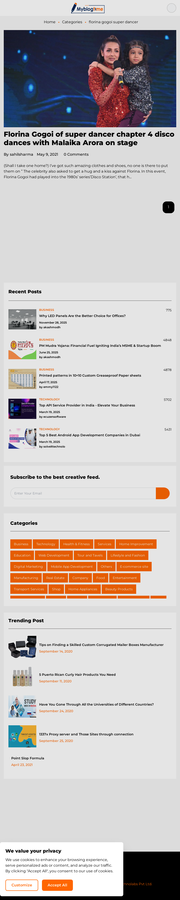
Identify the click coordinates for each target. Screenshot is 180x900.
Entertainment (125, 578)
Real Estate (55, 578)
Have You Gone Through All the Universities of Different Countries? (96, 704)
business (46, 310)
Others (106, 566)
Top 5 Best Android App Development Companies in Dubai (89, 435)
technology (49, 399)
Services (104, 544)
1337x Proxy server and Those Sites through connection (86, 734)
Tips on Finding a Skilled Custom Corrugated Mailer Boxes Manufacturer (101, 645)
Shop (56, 589)
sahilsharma (18, 154)
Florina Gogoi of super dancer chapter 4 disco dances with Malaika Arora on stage (89, 138)
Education (22, 555)
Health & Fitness (76, 544)
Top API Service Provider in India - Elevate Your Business (87, 405)
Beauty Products (119, 589)
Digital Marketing (28, 566)
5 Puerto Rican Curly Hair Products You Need (77, 674)
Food (100, 578)
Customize (81, 885)
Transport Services (29, 589)
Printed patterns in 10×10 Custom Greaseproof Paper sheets (90, 375)
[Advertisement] (90, 250)
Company (80, 578)
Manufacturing (26, 578)
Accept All (117, 885)
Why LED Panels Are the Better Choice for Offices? (82, 316)
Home (50, 22)
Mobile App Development (72, 566)
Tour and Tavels (90, 555)
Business (21, 544)
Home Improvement (136, 544)
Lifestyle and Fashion (128, 555)
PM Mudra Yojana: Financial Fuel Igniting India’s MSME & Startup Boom (100, 346)
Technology (45, 544)
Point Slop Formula (27, 758)
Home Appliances (82, 589)
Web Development (53, 555)
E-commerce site (134, 566)
